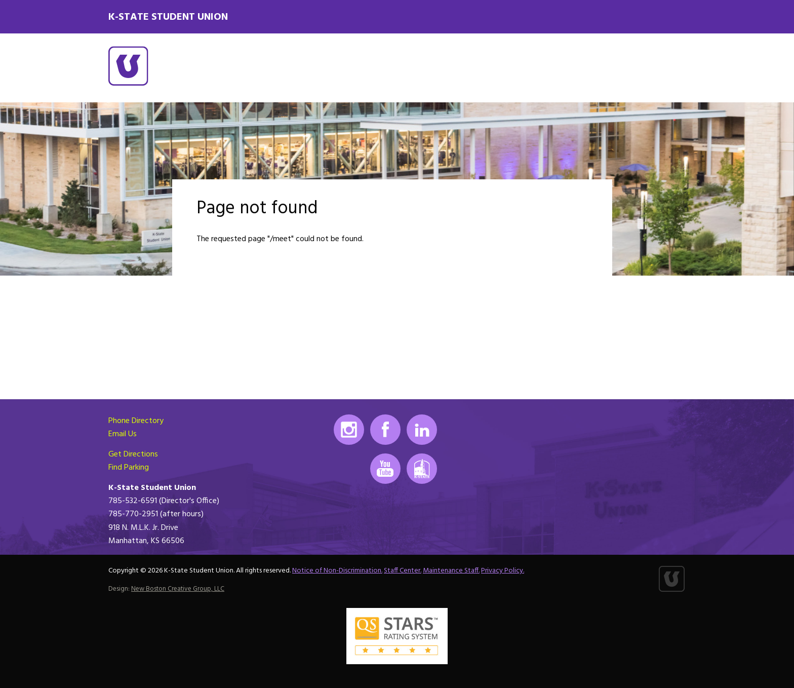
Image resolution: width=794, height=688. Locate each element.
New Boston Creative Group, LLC (177, 589)
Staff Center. (402, 571)
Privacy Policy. (502, 571)
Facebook (385, 429)
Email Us (122, 434)
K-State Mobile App (422, 468)
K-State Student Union (168, 17)
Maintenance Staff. (451, 571)
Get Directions (133, 454)
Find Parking (128, 467)
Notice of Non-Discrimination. (337, 571)
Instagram (349, 429)
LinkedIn (422, 429)
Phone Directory (136, 421)
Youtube (385, 468)
